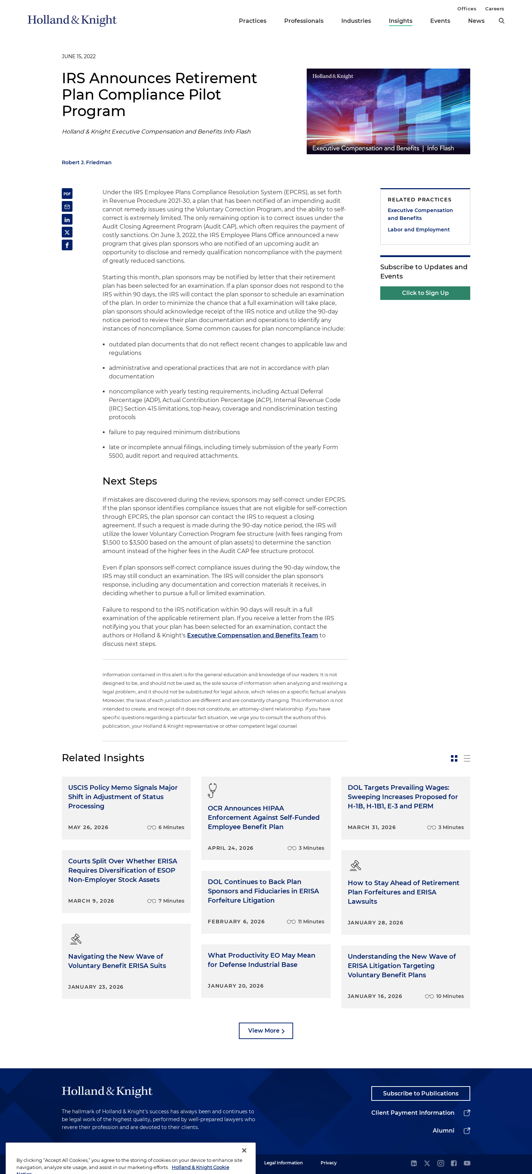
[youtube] (467, 1164)
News (476, 20)
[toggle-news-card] (454, 758)
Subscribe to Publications (420, 1093)
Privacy (329, 1162)
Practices (252, 20)
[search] (502, 20)
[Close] (244, 1160)
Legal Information (283, 1162)
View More (264, 1030)
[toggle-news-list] (467, 758)
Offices (466, 8)
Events (440, 20)
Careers (495, 8)
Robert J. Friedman (87, 162)
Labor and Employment (419, 229)
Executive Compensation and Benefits (420, 214)
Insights (400, 20)
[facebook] (454, 1164)
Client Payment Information (413, 1112)
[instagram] (440, 1164)
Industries (356, 20)
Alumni (444, 1130)
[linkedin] (414, 1164)
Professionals (303, 20)
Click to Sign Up (425, 293)
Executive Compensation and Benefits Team (252, 635)
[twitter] (427, 1164)
